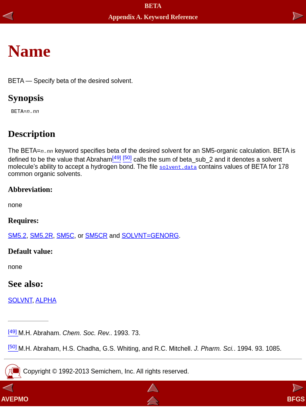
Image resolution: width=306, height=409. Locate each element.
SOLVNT (20, 302)
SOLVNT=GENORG (150, 238)
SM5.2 (17, 238)
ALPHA (45, 302)
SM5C (65, 238)
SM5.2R (41, 238)
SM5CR (96, 238)
